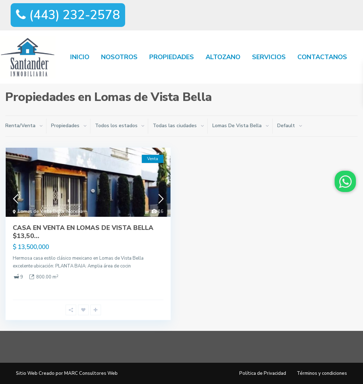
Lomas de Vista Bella (41, 211)
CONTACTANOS (322, 57)
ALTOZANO (223, 57)
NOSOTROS (119, 57)
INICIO (79, 57)
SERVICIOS (269, 57)
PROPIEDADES (171, 57)
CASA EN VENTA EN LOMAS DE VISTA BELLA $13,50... (83, 232)
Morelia (74, 211)
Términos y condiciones (322, 373)
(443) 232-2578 (68, 15)
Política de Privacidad (262, 373)
